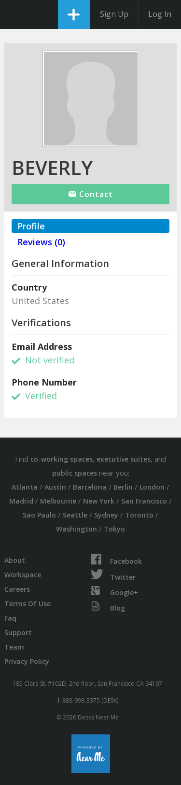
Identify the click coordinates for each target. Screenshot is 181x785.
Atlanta (25, 487)
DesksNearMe (16, 14)
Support (18, 632)
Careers (17, 589)
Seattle (75, 514)
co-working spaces (61, 459)
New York (98, 501)
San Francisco (144, 501)
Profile (31, 226)
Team (14, 647)
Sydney (106, 514)
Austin (55, 487)
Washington (76, 528)
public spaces (74, 473)
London (152, 487)
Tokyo (114, 528)
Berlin (123, 487)
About (14, 560)
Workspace (22, 574)
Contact (91, 194)
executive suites (124, 459)
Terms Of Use (27, 603)
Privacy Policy (26, 661)
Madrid (21, 501)
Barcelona (90, 487)
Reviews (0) (41, 242)
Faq (10, 618)
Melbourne (58, 501)
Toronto (139, 514)
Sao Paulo (39, 514)
